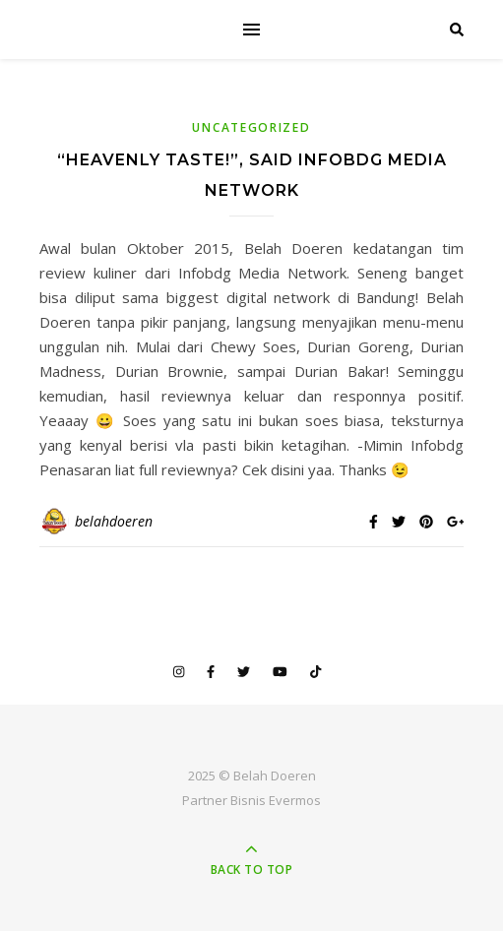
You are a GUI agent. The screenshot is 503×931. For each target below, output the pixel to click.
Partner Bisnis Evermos (251, 800)
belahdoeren (114, 521)
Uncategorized (251, 127)
